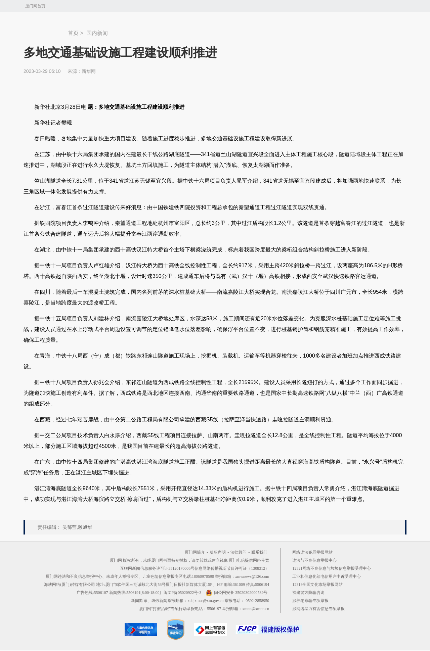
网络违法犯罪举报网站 (312, 552)
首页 (73, 33)
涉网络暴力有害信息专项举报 (318, 608)
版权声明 (218, 552)
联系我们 (259, 552)
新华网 (89, 71)
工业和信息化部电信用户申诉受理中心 (326, 576)
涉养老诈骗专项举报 (310, 600)
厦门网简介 (195, 552)
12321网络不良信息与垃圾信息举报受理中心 (331, 568)
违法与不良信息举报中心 (314, 560)
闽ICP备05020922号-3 (183, 592)
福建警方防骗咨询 (308, 592)
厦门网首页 (35, 6)
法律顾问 (238, 552)
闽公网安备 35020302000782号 (236, 592)
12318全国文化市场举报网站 (317, 584)
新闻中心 (46, 30)
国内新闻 (97, 33)
